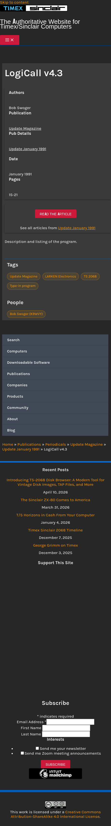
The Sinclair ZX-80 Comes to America (55, 499)
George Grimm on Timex (55, 545)
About (12, 419)
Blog (11, 430)
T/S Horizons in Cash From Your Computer (55, 514)
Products (15, 396)
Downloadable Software (28, 362)
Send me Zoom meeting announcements (63, 753)
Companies (17, 385)
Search (13, 340)
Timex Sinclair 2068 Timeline (55, 530)
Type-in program (23, 286)
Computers (17, 351)
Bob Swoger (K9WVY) (26, 314)
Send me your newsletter (63, 748)
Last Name (31, 734)
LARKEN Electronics (60, 276)
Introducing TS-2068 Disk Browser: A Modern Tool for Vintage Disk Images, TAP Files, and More (55, 482)
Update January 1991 (27, 148)
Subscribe (56, 764)
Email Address (31, 721)
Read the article (56, 213)
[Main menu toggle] (9, 40)
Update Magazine (25, 128)
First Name (31, 727)
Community (17, 407)
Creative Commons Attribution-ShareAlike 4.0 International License (56, 814)
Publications (18, 373)
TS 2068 (90, 276)
